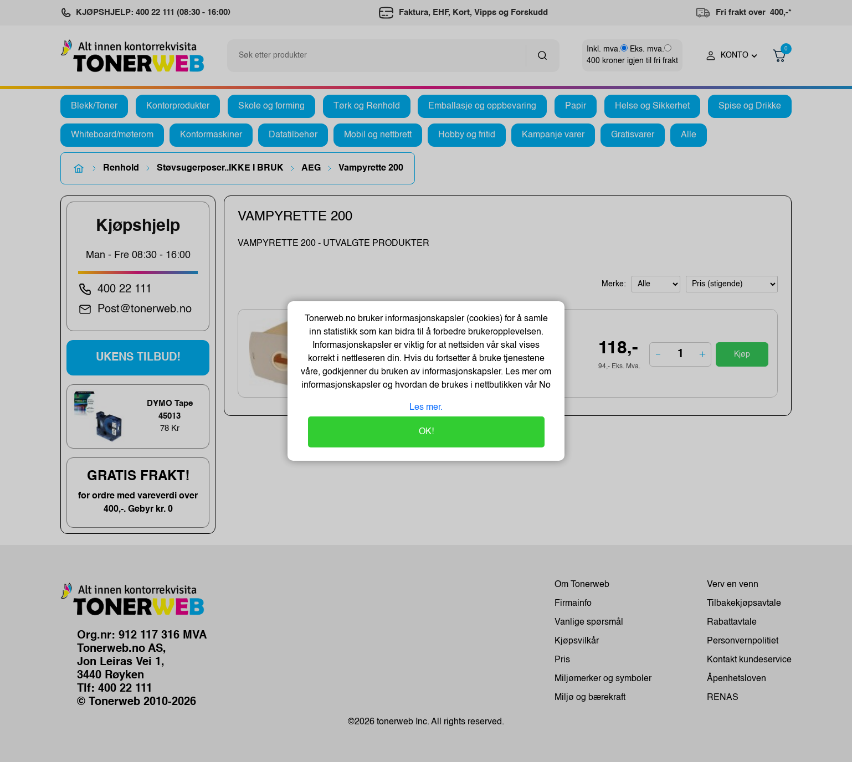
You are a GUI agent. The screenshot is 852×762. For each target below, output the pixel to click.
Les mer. (426, 407)
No (544, 385)
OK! (426, 432)
